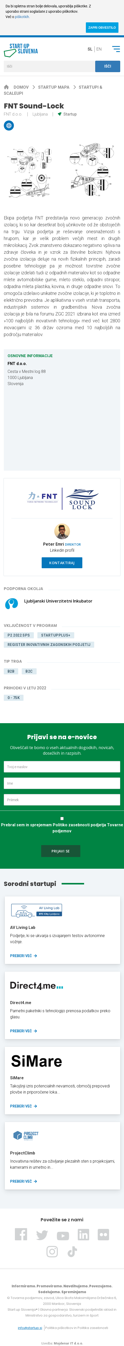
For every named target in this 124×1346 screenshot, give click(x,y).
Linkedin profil (62, 550)
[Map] (62, 429)
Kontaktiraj (62, 562)
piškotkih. (22, 17)
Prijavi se (61, 851)
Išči (107, 66)
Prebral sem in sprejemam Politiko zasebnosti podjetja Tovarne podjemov (62, 827)
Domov (22, 87)
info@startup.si (30, 1327)
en (99, 49)
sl (90, 49)
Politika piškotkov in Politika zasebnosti (76, 1327)
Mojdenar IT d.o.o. (68, 1343)
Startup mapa (54, 87)
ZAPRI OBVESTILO (102, 27)
